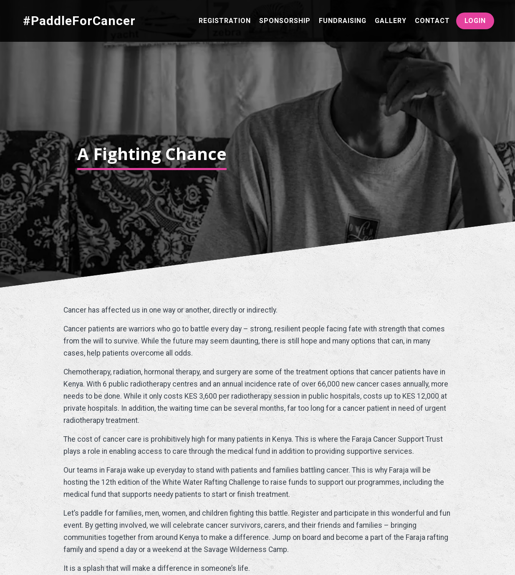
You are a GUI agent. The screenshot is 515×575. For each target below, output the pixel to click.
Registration (225, 21)
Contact (432, 21)
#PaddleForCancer (79, 20)
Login (475, 21)
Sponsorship (285, 21)
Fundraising (342, 21)
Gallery (390, 21)
